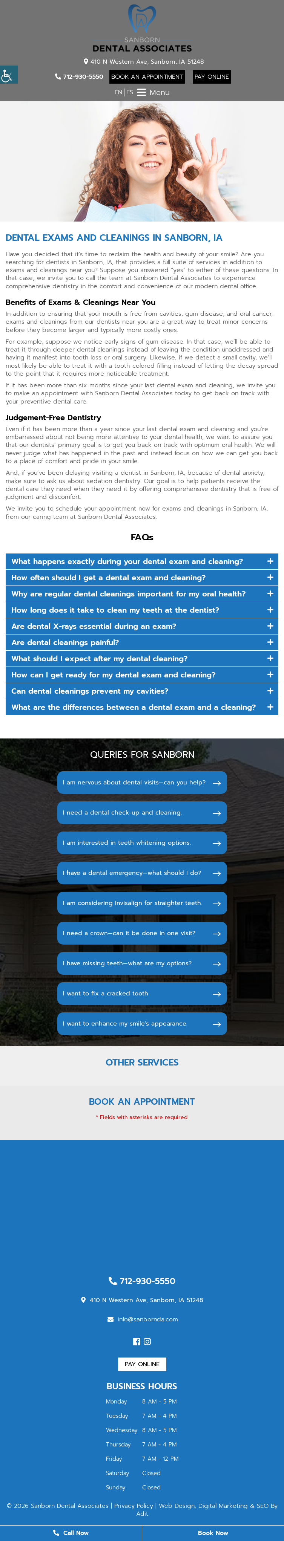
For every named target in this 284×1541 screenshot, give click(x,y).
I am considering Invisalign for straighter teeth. (132, 903)
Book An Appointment (147, 76)
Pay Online (212, 76)
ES (129, 92)
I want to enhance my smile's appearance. (125, 1023)
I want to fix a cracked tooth (105, 993)
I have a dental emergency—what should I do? (132, 873)
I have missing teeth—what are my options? (127, 963)
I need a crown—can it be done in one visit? (129, 933)
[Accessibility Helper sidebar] (9, 75)
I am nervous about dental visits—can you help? (134, 782)
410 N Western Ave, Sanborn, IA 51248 (144, 61)
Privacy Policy (133, 1505)
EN (118, 92)
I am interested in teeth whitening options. (127, 842)
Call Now (71, 1533)
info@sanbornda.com (142, 1319)
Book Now (213, 1533)
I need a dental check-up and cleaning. (122, 812)
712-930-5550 (79, 76)
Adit (142, 1513)
